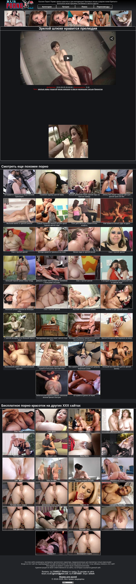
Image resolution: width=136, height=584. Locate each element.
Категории (47, 7)
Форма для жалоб (68, 577)
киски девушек (64, 89)
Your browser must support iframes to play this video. (68, 58)
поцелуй (53, 89)
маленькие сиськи (86, 89)
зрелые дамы (44, 89)
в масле (74, 89)
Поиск (84, 7)
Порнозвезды (103, 7)
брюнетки (98, 89)
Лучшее (65, 7)
